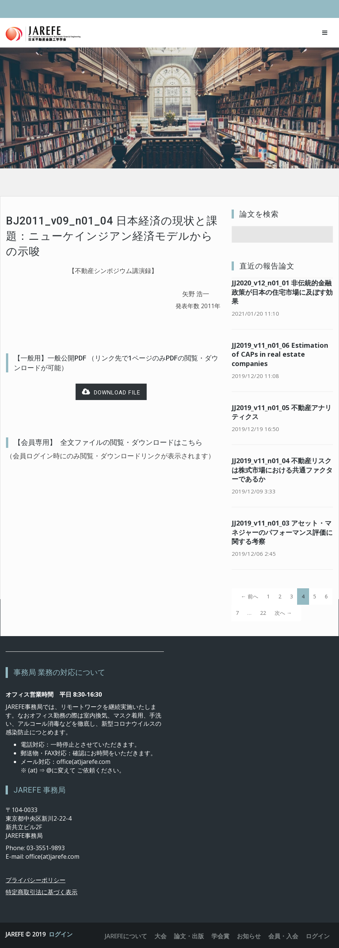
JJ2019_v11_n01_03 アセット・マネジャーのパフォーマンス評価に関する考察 (282, 532)
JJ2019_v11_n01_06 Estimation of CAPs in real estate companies (280, 354)
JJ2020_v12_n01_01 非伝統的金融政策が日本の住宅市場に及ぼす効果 (282, 292)
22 (263, 612)
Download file (111, 392)
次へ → (283, 612)
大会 (161, 936)
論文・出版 (189, 936)
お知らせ (249, 936)
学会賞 (220, 936)
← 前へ (249, 596)
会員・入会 (283, 936)
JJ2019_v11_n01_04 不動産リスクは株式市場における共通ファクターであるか (282, 470)
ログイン (61, 934)
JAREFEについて (126, 936)
